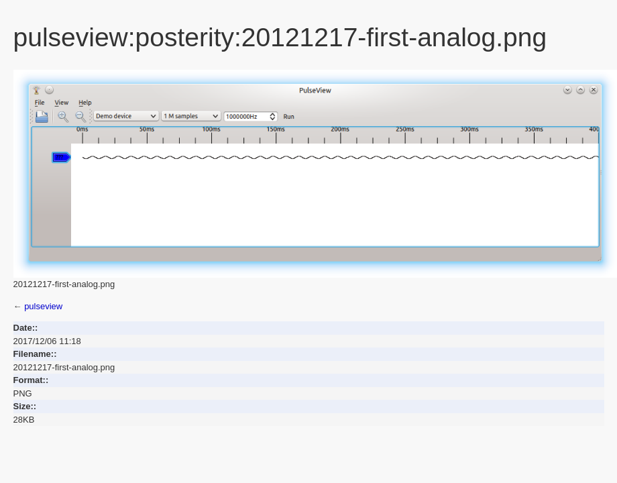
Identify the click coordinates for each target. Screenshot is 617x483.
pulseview (43, 306)
